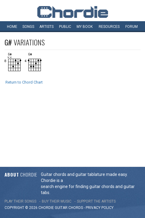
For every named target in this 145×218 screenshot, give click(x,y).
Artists (46, 27)
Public (65, 27)
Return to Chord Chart (24, 82)
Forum (131, 27)
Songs (28, 27)
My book (85, 27)
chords (75, 143)
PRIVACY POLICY (100, 143)
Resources (109, 27)
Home (12, 27)
